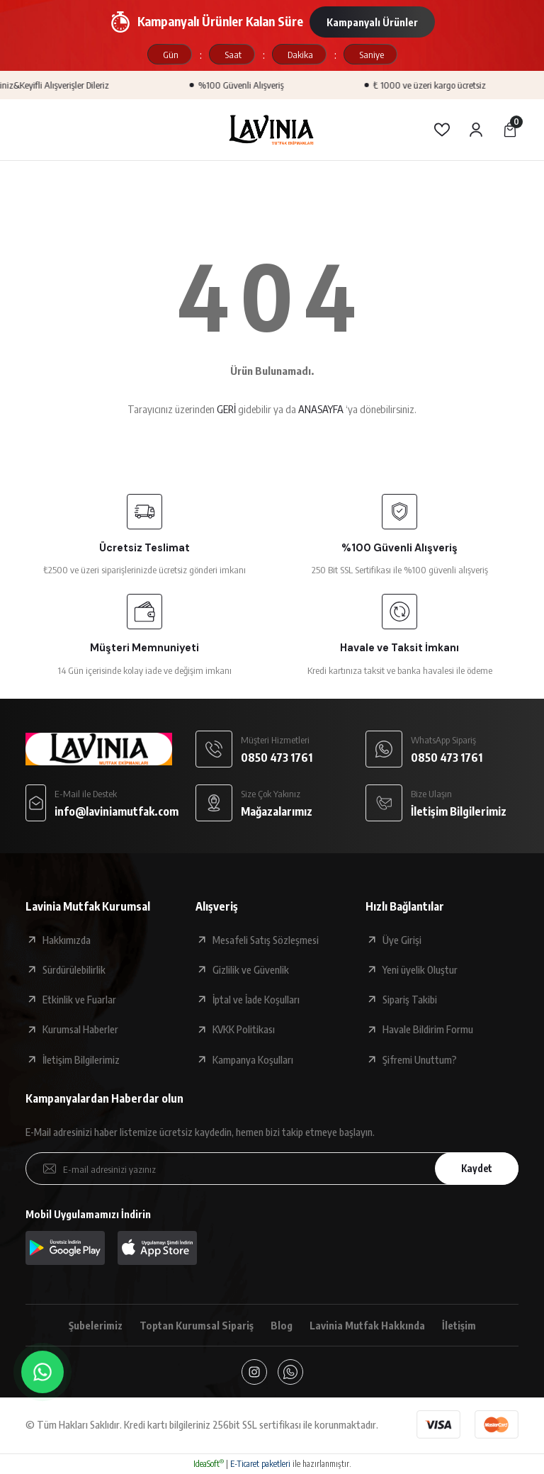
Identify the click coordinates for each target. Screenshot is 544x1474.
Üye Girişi (401, 939)
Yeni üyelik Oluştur (420, 969)
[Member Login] (476, 129)
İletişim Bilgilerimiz (81, 1059)
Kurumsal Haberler (80, 1029)
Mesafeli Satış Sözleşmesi (265, 939)
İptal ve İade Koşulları (256, 999)
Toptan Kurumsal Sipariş (197, 1325)
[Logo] (272, 129)
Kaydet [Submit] (476, 1168)
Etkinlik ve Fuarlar (79, 999)
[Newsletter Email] (272, 1168)
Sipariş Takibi (409, 999)
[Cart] (510, 129)
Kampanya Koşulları (252, 1059)
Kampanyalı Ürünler (372, 22)
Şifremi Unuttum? (419, 1059)
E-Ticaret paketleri (260, 1463)
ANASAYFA (321, 409)
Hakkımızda (66, 939)
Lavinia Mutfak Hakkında (367, 1325)
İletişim (459, 1325)
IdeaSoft (208, 1463)
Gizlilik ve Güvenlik (250, 969)
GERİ (226, 409)
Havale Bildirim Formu (427, 1029)
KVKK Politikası (243, 1029)
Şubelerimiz (96, 1325)
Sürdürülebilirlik (74, 969)
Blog (282, 1325)
